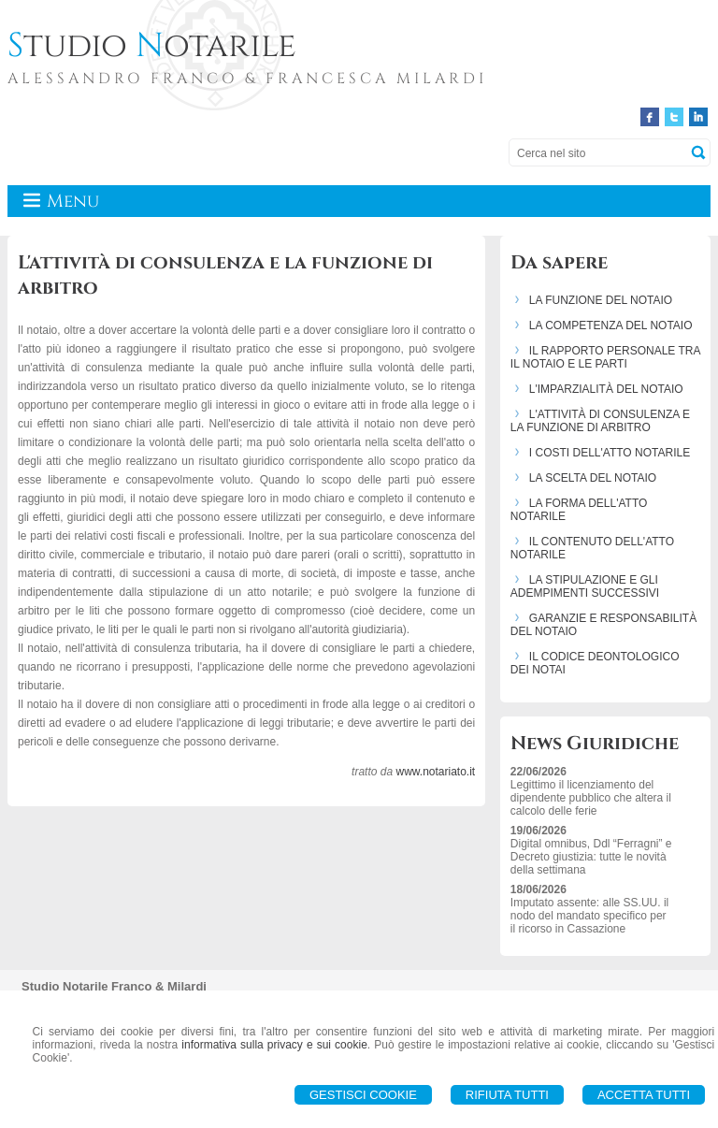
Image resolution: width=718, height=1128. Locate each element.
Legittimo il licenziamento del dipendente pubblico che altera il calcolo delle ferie (590, 797)
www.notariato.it (435, 771)
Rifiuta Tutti (507, 1095)
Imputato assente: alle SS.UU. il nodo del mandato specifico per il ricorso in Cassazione (589, 915)
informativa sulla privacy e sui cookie (274, 1044)
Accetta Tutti (643, 1095)
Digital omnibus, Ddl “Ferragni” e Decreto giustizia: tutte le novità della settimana (591, 856)
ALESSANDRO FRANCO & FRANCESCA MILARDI (247, 78)
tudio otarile (151, 45)
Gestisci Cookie (363, 1095)
